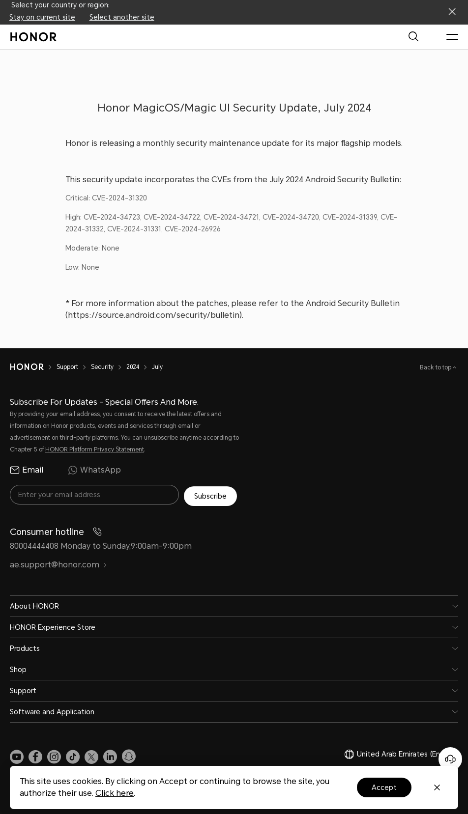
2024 (132, 367)
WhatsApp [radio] (94, 470)
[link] (17, 755)
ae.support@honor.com (58, 563)
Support (67, 367)
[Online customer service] (450, 759)
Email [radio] (26, 470)
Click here (114, 793)
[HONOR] (27, 367)
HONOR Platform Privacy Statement (94, 449)
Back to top (436, 367)
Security (102, 367)
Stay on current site (42, 17)
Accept (384, 787)
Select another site (121, 17)
